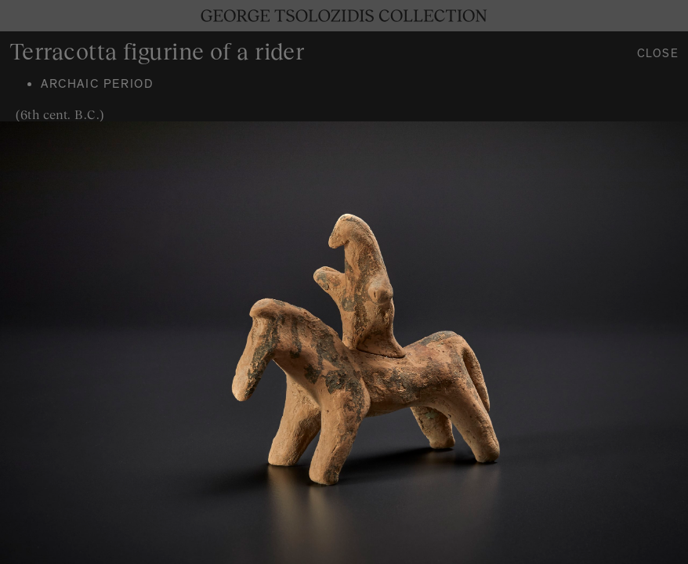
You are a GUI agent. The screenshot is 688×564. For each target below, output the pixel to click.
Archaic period (97, 85)
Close (658, 55)
